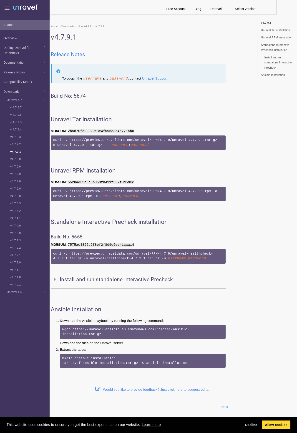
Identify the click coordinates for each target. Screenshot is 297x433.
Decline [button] (251, 425)
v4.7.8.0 (15, 173)
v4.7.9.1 (15, 151)
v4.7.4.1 (15, 218)
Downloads (24, 91)
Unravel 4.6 (26, 291)
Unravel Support (175, 78)
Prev (61, 407)
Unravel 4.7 (26, 99)
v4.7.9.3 (15, 137)
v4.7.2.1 (15, 255)
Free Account (197, 9)
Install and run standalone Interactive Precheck (278, 62)
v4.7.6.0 (15, 188)
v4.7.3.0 (15, 233)
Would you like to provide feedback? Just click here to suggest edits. (173, 389)
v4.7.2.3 (15, 240)
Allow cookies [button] (276, 425)
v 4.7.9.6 (16, 114)
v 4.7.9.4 (16, 129)
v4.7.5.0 (15, 196)
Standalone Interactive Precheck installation (275, 47)
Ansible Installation (273, 75)
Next (245, 407)
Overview (10, 38)
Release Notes (24, 71)
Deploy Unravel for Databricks (24, 50)
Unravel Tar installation (275, 30)
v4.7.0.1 (15, 284)
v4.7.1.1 (15, 270)
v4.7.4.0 (15, 225)
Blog (219, 9)
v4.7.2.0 (15, 262)
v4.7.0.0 (15, 159)
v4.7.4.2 (15, 211)
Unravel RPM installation (276, 37)
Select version (264, 9)
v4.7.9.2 (15, 144)
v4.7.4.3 (15, 203)
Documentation (24, 62)
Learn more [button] (151, 425)
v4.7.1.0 (15, 277)
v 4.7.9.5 (16, 122)
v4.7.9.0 (15, 166)
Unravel (237, 9)
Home (75, 26)
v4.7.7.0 (15, 181)
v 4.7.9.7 (16, 107)
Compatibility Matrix (17, 82)
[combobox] (25, 25)
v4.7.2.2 (15, 247)
